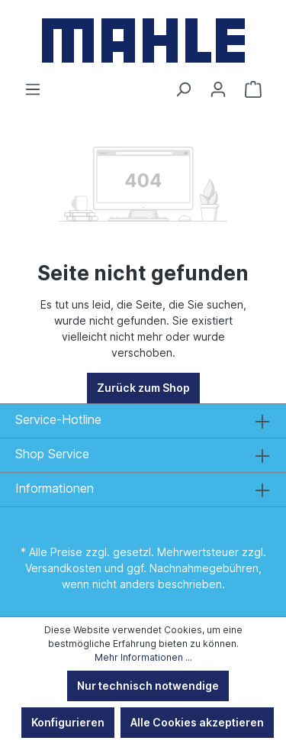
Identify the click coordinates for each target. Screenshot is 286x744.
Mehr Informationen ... (143, 657)
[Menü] (32, 89)
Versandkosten (63, 567)
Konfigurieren (67, 722)
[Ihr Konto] (218, 89)
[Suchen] (183, 89)
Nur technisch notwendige (148, 685)
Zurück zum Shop (143, 387)
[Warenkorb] (253, 89)
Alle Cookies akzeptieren (197, 722)
